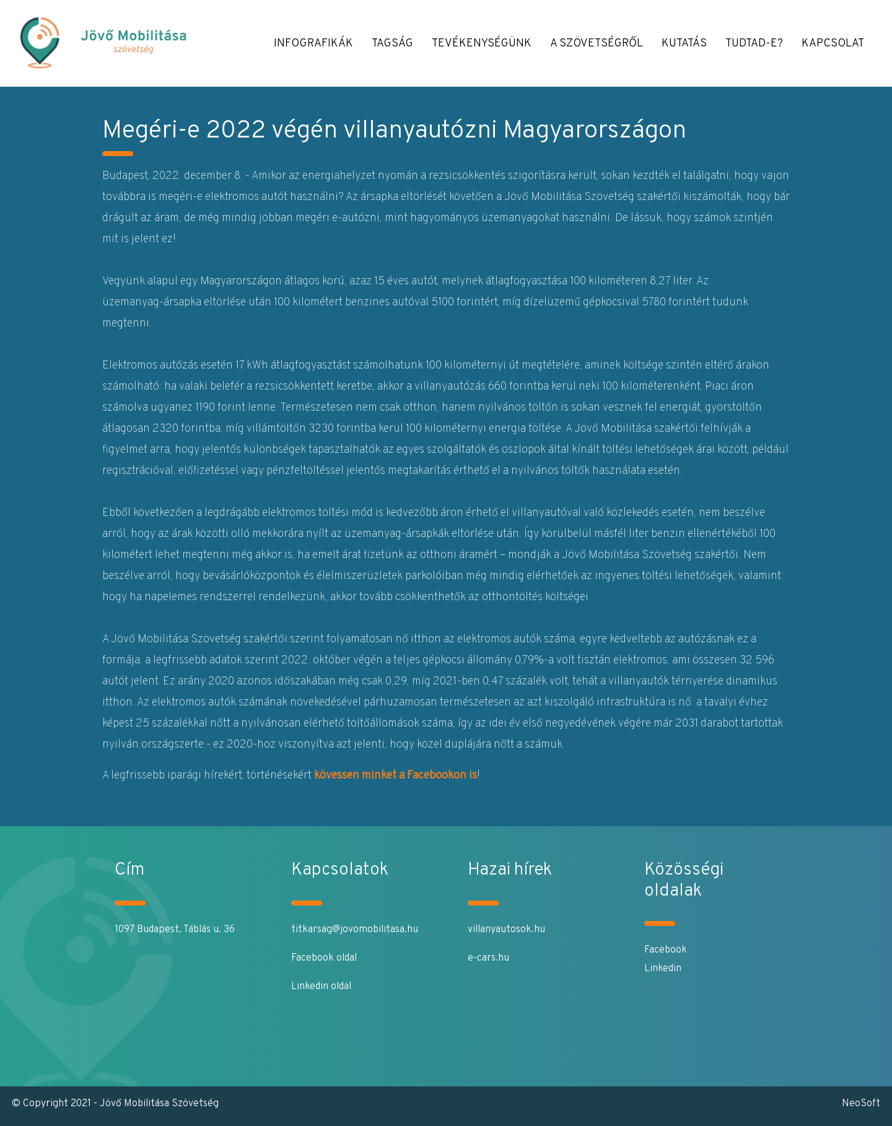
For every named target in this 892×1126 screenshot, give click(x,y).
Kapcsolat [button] (833, 44)
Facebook (665, 950)
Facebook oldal (324, 958)
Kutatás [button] (684, 44)
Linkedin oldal (321, 986)
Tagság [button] (392, 44)
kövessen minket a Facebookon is (395, 776)
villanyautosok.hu (506, 929)
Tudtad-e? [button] (754, 44)
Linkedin (662, 968)
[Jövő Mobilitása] (119, 43)
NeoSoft (861, 1104)
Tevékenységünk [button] (481, 44)
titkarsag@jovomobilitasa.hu (354, 929)
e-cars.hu (488, 958)
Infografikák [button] (313, 44)
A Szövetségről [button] (596, 44)
